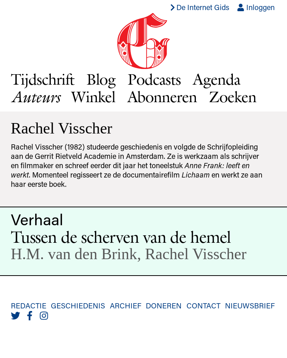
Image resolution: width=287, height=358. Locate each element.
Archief (125, 305)
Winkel (93, 96)
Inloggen (256, 7)
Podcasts (154, 79)
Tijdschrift (42, 79)
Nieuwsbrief (250, 305)
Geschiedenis (78, 305)
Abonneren (162, 96)
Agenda (216, 79)
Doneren (164, 305)
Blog (101, 79)
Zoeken (232, 96)
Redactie (28, 305)
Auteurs (35, 96)
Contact (203, 305)
